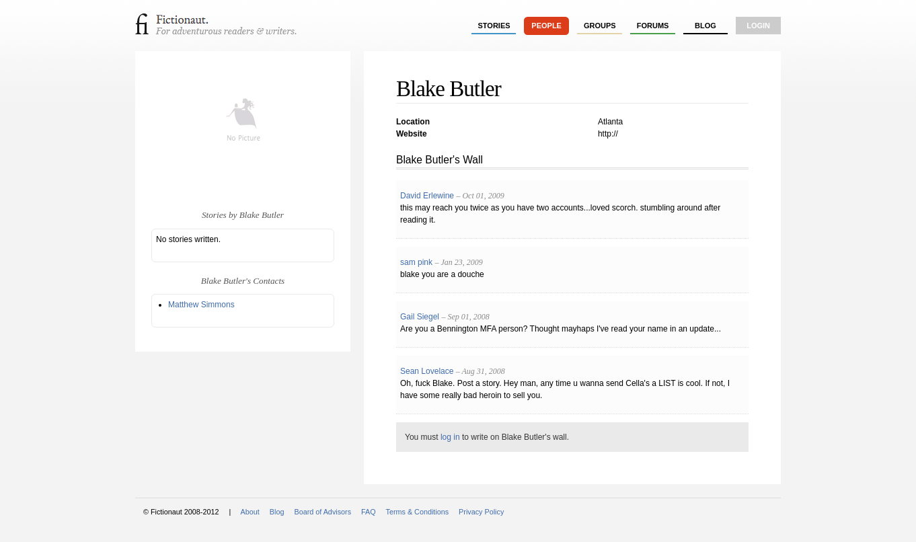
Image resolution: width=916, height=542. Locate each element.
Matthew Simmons (201, 304)
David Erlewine (427, 195)
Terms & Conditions (417, 512)
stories (494, 26)
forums (653, 26)
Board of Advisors (322, 512)
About (250, 512)
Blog (705, 26)
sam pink (416, 262)
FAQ (368, 512)
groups (600, 26)
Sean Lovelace (426, 371)
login (758, 26)
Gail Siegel (419, 316)
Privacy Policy (481, 512)
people (546, 26)
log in (450, 437)
